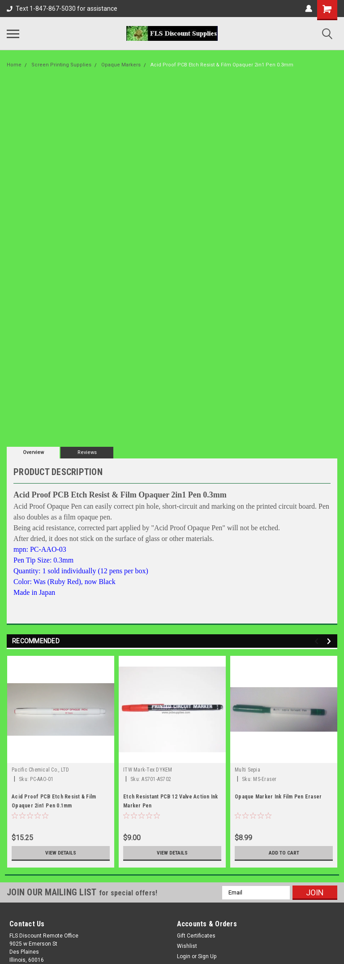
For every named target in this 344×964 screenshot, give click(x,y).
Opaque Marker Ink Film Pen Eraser (278, 797)
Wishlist (187, 946)
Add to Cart (283, 852)
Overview (33, 452)
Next (330, 641)
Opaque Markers (121, 65)
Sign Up (207, 956)
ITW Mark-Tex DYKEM (147, 770)
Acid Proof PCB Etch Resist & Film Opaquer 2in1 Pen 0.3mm (221, 65)
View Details (61, 852)
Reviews (87, 452)
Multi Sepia (247, 770)
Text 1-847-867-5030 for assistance (62, 8)
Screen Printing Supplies (61, 65)
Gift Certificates (196, 936)
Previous (317, 641)
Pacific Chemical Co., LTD (40, 770)
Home (14, 65)
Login (183, 956)
